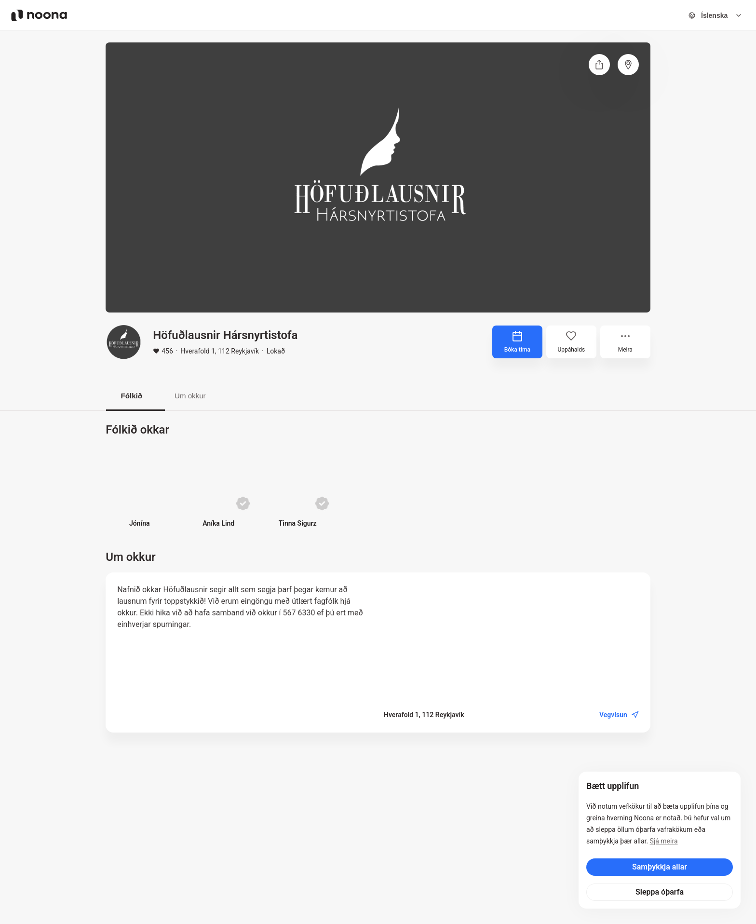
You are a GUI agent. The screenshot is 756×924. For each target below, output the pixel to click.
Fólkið (135, 396)
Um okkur (202, 396)
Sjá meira (664, 841)
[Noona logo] (39, 15)
